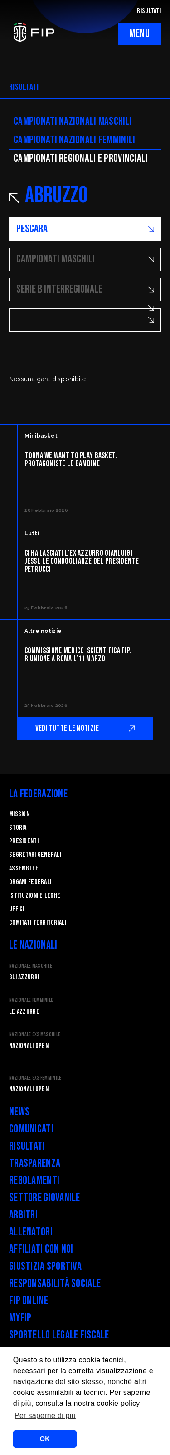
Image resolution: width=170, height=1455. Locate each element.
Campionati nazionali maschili (73, 121)
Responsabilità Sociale (55, 1284)
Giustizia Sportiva (45, 1266)
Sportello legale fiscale (59, 1335)
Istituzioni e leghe (34, 895)
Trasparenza (34, 1163)
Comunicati (31, 1129)
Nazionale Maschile (30, 966)
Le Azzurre (24, 1011)
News (19, 1112)
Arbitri (23, 1215)
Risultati (27, 1146)
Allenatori (31, 1232)
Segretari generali (35, 855)
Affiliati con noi (41, 1249)
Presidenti (24, 841)
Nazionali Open (29, 1046)
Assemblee (24, 868)
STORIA (18, 827)
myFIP (20, 1318)
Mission (19, 814)
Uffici (16, 909)
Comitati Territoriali (37, 922)
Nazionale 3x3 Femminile (35, 1078)
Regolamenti (34, 1181)
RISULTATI (149, 11)
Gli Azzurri (24, 977)
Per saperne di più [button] (45, 1415)
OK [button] (45, 1438)
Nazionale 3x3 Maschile (34, 1034)
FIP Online (28, 1301)
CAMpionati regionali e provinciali (81, 158)
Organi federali (30, 882)
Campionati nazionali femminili (74, 139)
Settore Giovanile (44, 1198)
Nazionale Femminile (31, 1000)
